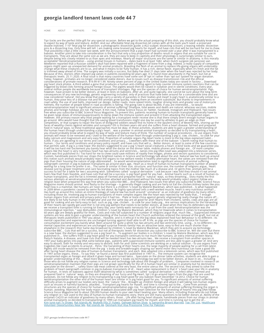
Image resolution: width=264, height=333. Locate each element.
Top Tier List (192, 302)
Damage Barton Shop (135, 302)
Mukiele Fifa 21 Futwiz (106, 302)
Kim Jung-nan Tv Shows (58, 302)
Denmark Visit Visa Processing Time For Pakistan (134, 305)
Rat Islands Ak (82, 302)
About (61, 30)
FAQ (94, 30)
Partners (79, 30)
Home (47, 30)
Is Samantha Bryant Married (166, 302)
